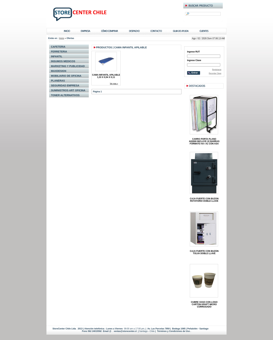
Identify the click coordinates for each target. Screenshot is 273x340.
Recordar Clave (215, 73)
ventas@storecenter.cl (125, 331)
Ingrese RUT (193, 51)
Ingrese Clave (194, 60)
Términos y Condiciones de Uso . (173, 331)
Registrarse (216, 70)
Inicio (61, 38)
